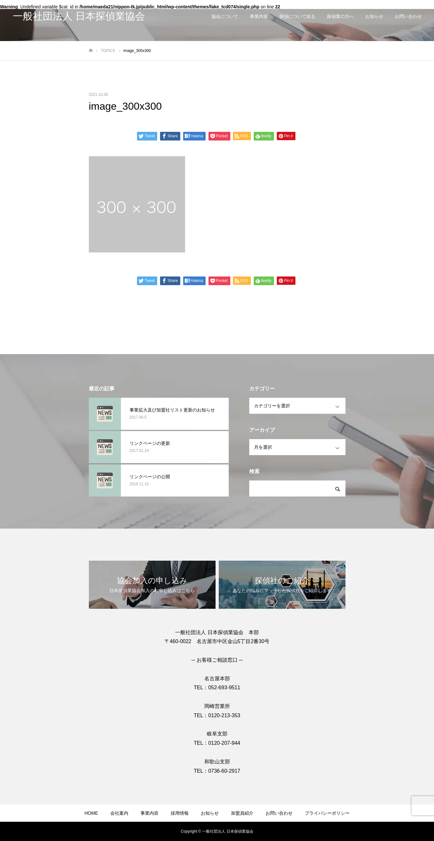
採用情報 (180, 813)
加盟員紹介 (242, 813)
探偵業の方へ (340, 16)
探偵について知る (297, 16)
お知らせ (374, 16)
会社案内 (119, 813)
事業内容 (259, 16)
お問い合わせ (408, 16)
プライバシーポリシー (327, 813)
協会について (224, 16)
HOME (91, 813)
